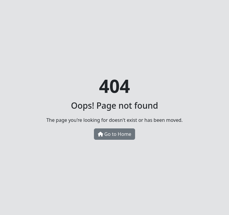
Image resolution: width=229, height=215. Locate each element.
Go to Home (114, 134)
